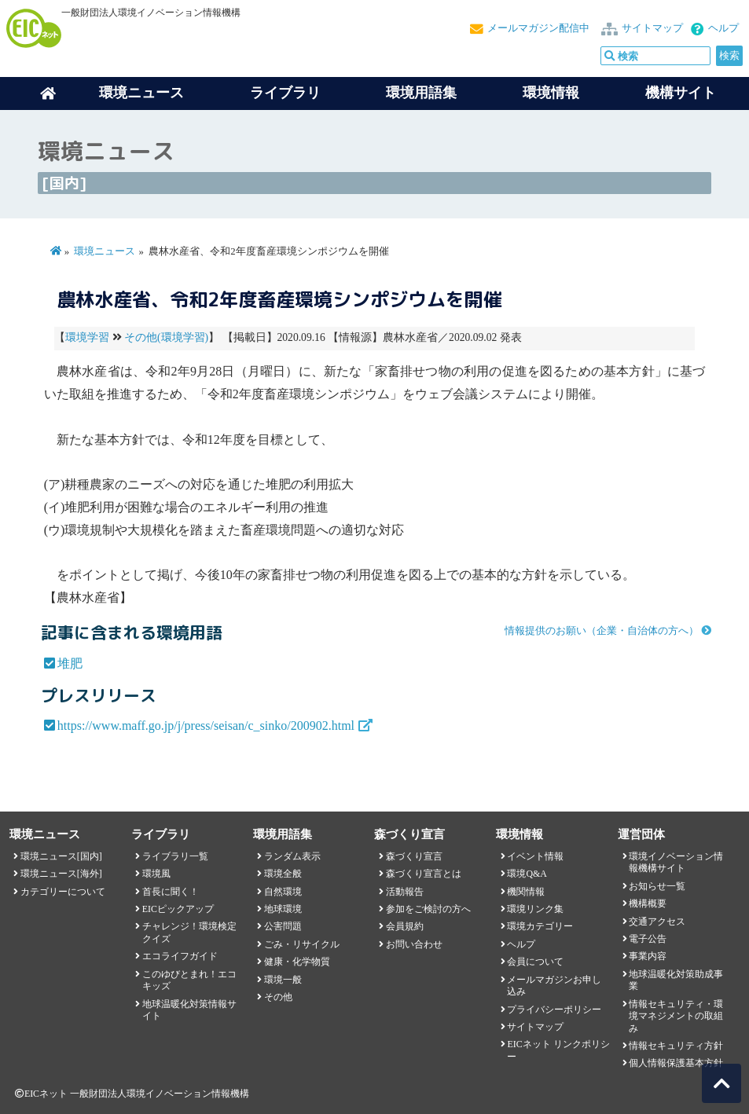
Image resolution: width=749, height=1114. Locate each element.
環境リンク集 (535, 908)
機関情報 (526, 891)
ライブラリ (285, 93)
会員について (535, 961)
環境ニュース (104, 251)
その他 (278, 996)
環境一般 (283, 979)
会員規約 (405, 926)
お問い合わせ (414, 944)
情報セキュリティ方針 (676, 1045)
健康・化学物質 (297, 961)
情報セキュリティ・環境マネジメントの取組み (676, 1016)
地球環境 (283, 908)
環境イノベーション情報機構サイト (676, 862)
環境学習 (87, 337)
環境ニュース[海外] (61, 873)
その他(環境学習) (166, 337)
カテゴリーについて (62, 891)
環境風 (156, 873)
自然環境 (283, 891)
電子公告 (647, 938)
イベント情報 (535, 856)
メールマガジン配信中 (538, 28)
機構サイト (680, 93)
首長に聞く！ (170, 891)
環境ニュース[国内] (61, 856)
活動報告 (405, 891)
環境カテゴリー (540, 926)
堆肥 (70, 663)
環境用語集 (421, 93)
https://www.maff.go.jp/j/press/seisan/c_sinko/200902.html (205, 725)
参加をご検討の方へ (428, 908)
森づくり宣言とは (423, 873)
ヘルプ (723, 28)
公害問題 (283, 926)
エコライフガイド (180, 956)
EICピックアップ (178, 908)
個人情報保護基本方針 (676, 1062)
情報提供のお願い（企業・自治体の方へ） (602, 630)
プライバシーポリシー (554, 1009)
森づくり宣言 (414, 856)
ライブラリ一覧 (175, 856)
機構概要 (647, 903)
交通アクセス (657, 921)
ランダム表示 (292, 856)
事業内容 (647, 956)
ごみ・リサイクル (302, 944)
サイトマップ (652, 28)
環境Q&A (526, 873)
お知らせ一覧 (657, 886)
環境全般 (283, 873)
